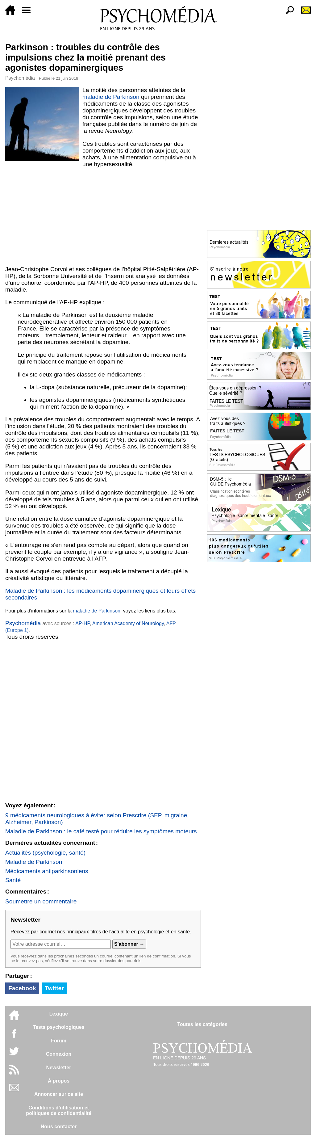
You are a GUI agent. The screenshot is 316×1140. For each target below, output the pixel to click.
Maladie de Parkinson (33, 862)
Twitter (54, 988)
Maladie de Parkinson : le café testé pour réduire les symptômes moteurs (101, 831)
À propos (58, 1080)
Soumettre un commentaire (41, 901)
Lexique (58, 1013)
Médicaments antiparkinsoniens (46, 871)
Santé (13, 880)
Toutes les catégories (202, 1024)
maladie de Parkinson (110, 97)
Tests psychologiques (59, 1027)
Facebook (22, 988)
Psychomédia (20, 78)
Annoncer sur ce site (58, 1094)
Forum (58, 1040)
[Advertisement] (103, 217)
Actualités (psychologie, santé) (45, 852)
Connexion (59, 1054)
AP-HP (82, 623)
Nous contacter (59, 1126)
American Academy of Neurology (128, 623)
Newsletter (58, 1067)
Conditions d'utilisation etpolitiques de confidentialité (58, 1110)
